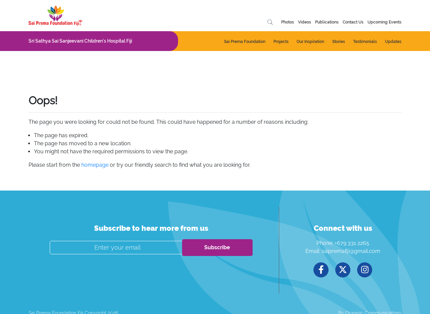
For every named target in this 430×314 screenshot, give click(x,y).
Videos (304, 22)
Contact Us (353, 22)
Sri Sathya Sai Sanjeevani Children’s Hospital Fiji (80, 41)
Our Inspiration (310, 41)
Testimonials (365, 41)
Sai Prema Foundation (244, 41)
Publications (327, 22)
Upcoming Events (384, 22)
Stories (338, 41)
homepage (95, 165)
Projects (281, 41)
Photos (287, 22)
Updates (393, 41)
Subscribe (217, 247)
